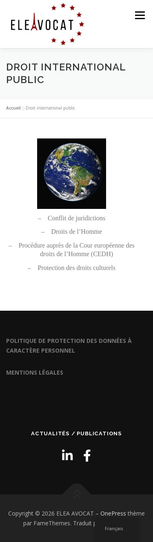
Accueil (13, 108)
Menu (139, 15)
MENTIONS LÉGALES (34, 372)
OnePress (113, 513)
